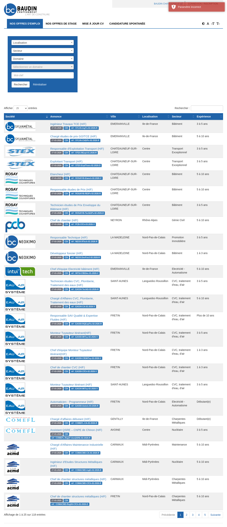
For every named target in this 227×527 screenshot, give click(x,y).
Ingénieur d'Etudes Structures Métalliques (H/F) (68, 458)
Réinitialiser (39, 84)
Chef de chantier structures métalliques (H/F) (66, 475)
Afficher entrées (20, 108)
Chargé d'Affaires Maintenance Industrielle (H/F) (68, 441)
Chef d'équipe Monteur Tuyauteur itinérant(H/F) (67, 350)
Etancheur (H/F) (48, 174)
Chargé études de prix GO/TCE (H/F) (61, 136)
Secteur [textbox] (17, 50)
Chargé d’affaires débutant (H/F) (58, 419)
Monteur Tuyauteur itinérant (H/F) (59, 384)
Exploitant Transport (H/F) (54, 161)
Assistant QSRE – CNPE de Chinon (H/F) (64, 429)
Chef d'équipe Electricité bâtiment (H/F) (62, 269)
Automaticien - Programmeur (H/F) (59, 401)
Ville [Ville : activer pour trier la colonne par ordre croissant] (108, 116)
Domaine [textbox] (18, 58)
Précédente (168, 511)
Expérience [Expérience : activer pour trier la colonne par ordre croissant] (203, 116)
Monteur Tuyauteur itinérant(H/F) (58, 332)
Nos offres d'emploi (25, 23)
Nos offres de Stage (61, 23)
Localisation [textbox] (20, 42)
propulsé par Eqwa (113, 525)
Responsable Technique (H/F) (56, 237)
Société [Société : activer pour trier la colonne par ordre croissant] (10, 116)
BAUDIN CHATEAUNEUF (168, 3)
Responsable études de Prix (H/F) (59, 189)
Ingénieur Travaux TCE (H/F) (56, 124)
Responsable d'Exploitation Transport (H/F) (65, 148)
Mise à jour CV (93, 23)
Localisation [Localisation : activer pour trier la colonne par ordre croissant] (144, 116)
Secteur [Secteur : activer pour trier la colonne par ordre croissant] (172, 116)
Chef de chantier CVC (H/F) (55, 367)
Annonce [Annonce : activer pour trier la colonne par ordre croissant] (44, 116)
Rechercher (20, 84)
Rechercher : (199, 108)
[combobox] (42, 42)
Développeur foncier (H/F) (54, 253)
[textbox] (43, 67)
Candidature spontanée (127, 23)
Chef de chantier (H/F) (52, 220)
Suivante (216, 511)
